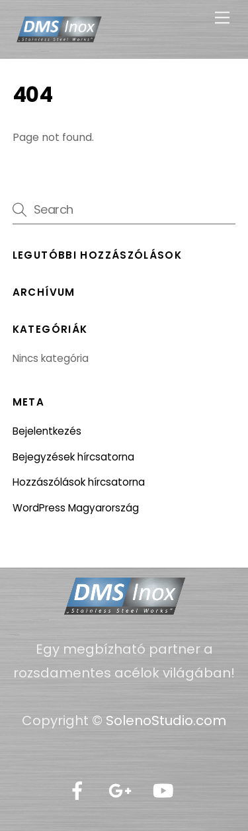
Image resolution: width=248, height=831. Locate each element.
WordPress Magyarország (76, 508)
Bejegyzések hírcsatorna (73, 457)
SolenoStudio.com (164, 720)
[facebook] (80, 791)
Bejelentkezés (47, 431)
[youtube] (165, 791)
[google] (122, 791)
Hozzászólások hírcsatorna (79, 482)
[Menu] (222, 18)
